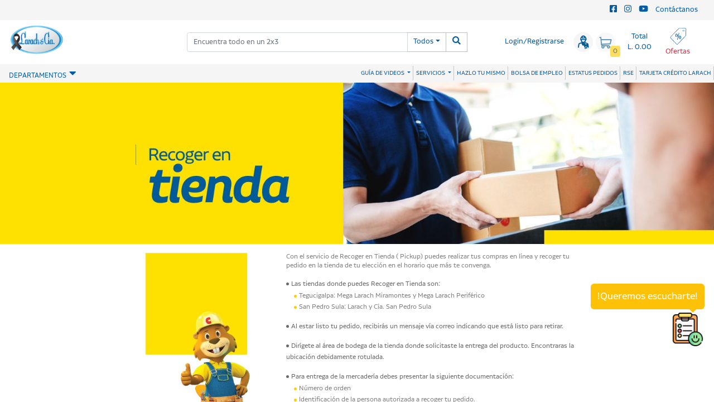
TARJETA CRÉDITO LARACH (675, 73)
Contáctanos (676, 9)
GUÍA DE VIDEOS (383, 73)
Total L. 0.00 (640, 41)
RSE (628, 73)
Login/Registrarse (534, 41)
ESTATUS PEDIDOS (592, 73)
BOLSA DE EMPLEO (537, 73)
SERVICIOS (431, 73)
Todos (423, 41)
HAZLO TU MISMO (481, 73)
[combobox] (297, 42)
